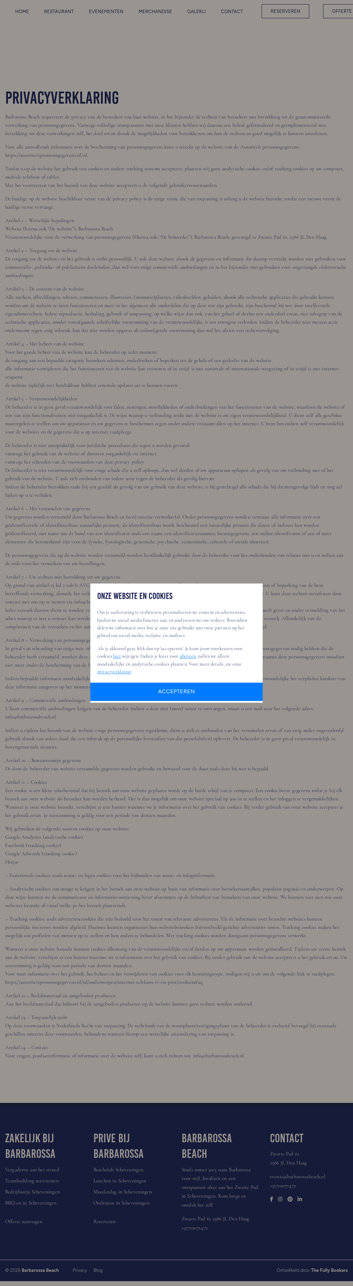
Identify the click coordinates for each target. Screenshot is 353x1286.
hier (117, 656)
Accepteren (176, 691)
